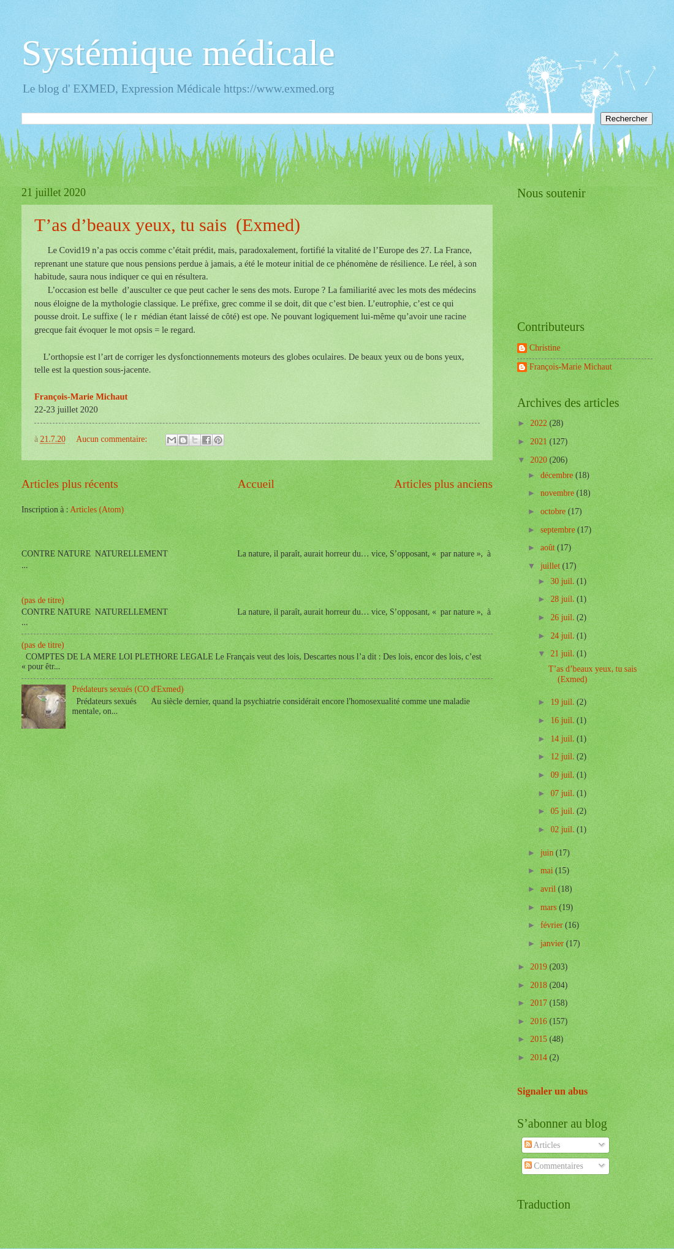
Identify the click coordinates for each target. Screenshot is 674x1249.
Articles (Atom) (97, 509)
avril (549, 889)
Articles (542, 1145)
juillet (551, 566)
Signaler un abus (552, 1091)
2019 (539, 966)
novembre (558, 493)
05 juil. (563, 811)
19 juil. (563, 702)
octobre (554, 511)
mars (549, 907)
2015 (539, 1039)
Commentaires (553, 1166)
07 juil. (563, 793)
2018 (539, 985)
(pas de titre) (42, 600)
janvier (553, 943)
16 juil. (563, 720)
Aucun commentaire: (113, 439)
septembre (558, 529)
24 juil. (563, 635)
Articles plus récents (69, 483)
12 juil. (563, 756)
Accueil (256, 483)
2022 (539, 423)
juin (548, 852)
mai (547, 870)
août (548, 547)
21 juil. (563, 653)
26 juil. (563, 617)
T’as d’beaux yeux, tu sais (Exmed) (167, 224)
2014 (539, 1057)
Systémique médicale (178, 52)
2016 (539, 1021)
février (552, 925)
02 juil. (563, 829)
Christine (545, 347)
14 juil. (563, 738)
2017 (539, 1003)
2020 (539, 460)
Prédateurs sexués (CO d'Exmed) (128, 689)
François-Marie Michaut (570, 366)
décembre (557, 475)
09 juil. (563, 775)
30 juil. (563, 581)
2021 (539, 441)
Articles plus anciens (443, 483)
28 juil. (563, 599)
